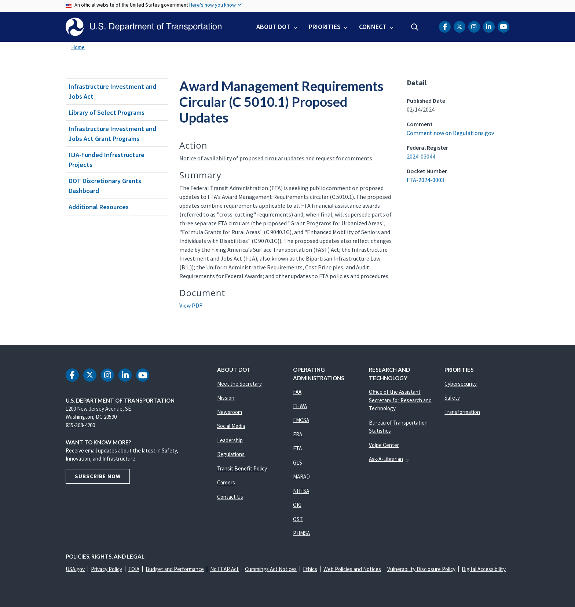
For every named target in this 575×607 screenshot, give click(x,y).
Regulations (231, 454)
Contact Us (230, 496)
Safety (452, 397)
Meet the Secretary (239, 383)
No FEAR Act (224, 569)
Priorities (325, 26)
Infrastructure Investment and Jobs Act (112, 91)
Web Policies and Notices (352, 569)
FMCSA (301, 420)
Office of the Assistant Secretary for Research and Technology (400, 400)
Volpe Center (384, 444)
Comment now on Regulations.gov (450, 133)
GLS (297, 462)
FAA (297, 391)
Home (78, 47)
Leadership (230, 440)
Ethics (310, 569)
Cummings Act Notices (271, 569)
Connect (373, 26)
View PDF (190, 305)
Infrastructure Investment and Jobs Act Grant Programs (112, 133)
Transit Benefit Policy (242, 468)
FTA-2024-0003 (425, 179)
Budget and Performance (175, 569)
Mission (225, 397)
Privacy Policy (106, 569)
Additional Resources (99, 207)
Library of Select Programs (106, 112)
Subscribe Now (98, 476)
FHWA (300, 406)
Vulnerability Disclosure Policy (421, 569)
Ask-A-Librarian (389, 458)
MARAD (301, 476)
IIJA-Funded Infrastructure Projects (106, 159)
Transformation (462, 411)
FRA (297, 434)
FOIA (133, 569)
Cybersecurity (460, 383)
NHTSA (301, 490)
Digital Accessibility (484, 569)
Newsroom (229, 411)
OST (298, 519)
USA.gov (75, 569)
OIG (297, 504)
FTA (297, 448)
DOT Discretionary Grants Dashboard (105, 186)
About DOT (273, 26)
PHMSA (301, 533)
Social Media (231, 425)
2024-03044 (421, 156)
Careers (226, 482)
